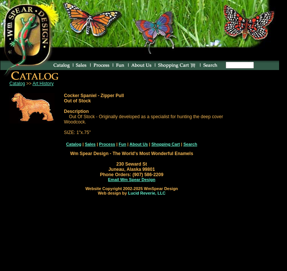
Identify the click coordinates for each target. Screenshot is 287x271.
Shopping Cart (165, 144)
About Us (138, 144)
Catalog (17, 83)
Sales (90, 144)
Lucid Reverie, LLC (147, 193)
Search (190, 144)
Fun (122, 144)
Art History (42, 83)
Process (107, 144)
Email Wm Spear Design (131, 179)
